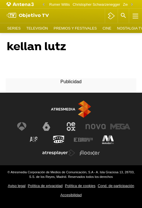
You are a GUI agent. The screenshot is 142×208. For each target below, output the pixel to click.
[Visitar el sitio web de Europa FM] (83, 139)
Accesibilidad (71, 195)
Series (14, 28)
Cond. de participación (116, 186)
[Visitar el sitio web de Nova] (96, 126)
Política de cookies (80, 186)
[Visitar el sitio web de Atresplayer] (58, 153)
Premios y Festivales (75, 28)
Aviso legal (16, 186)
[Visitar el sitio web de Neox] (71, 126)
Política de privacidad (45, 186)
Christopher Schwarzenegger (96, 4)
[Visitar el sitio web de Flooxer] (90, 153)
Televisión (37, 28)
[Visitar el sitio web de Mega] (120, 126)
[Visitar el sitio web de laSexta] (46, 126)
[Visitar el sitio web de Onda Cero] (59, 139)
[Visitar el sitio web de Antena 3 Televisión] (22, 126)
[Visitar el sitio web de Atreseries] (34, 139)
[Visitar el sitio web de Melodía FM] (108, 139)
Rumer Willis (59, 4)
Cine (106, 28)
